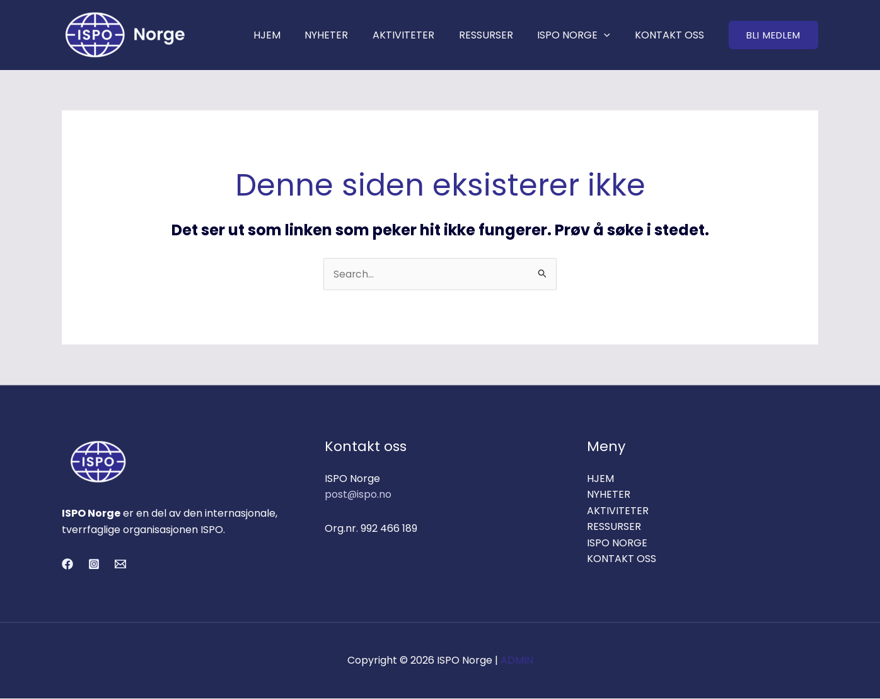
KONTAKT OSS (671, 35)
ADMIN (517, 661)
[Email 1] (120, 564)
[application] (610, 35)
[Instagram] (94, 564)
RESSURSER (496, 35)
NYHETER (345, 35)
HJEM (289, 35)
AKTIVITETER (418, 35)
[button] (773, 35)
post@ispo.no (358, 495)
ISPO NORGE (580, 35)
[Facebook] (67, 564)
